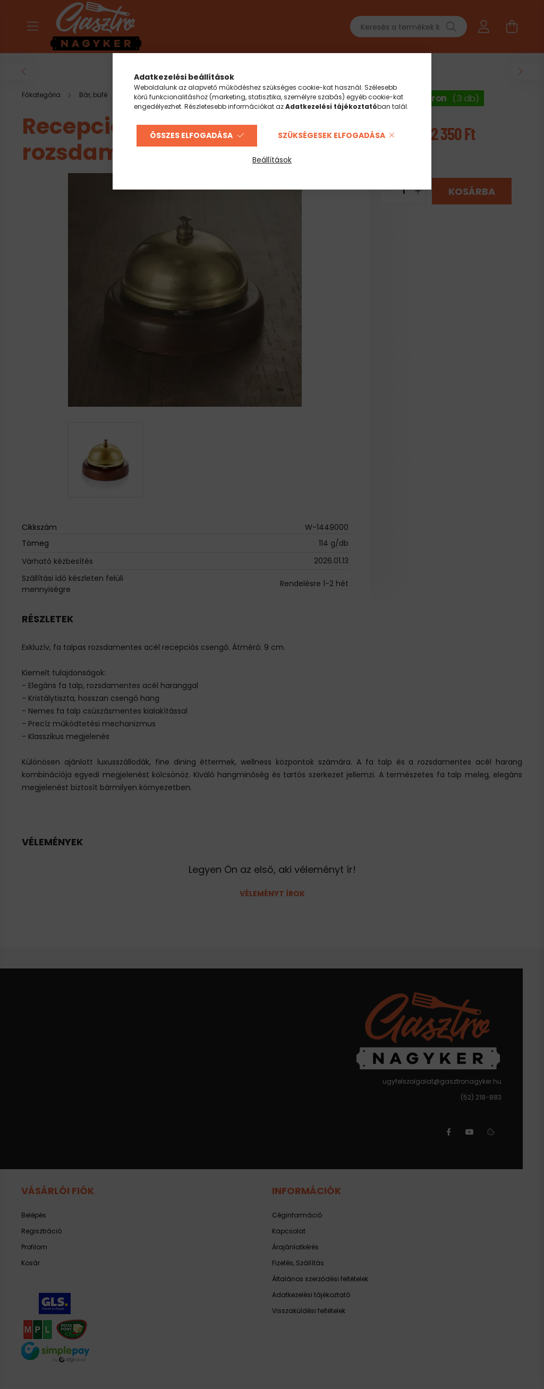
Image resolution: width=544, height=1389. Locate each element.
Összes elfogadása (191, 135)
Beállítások (272, 160)
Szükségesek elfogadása (331, 135)
